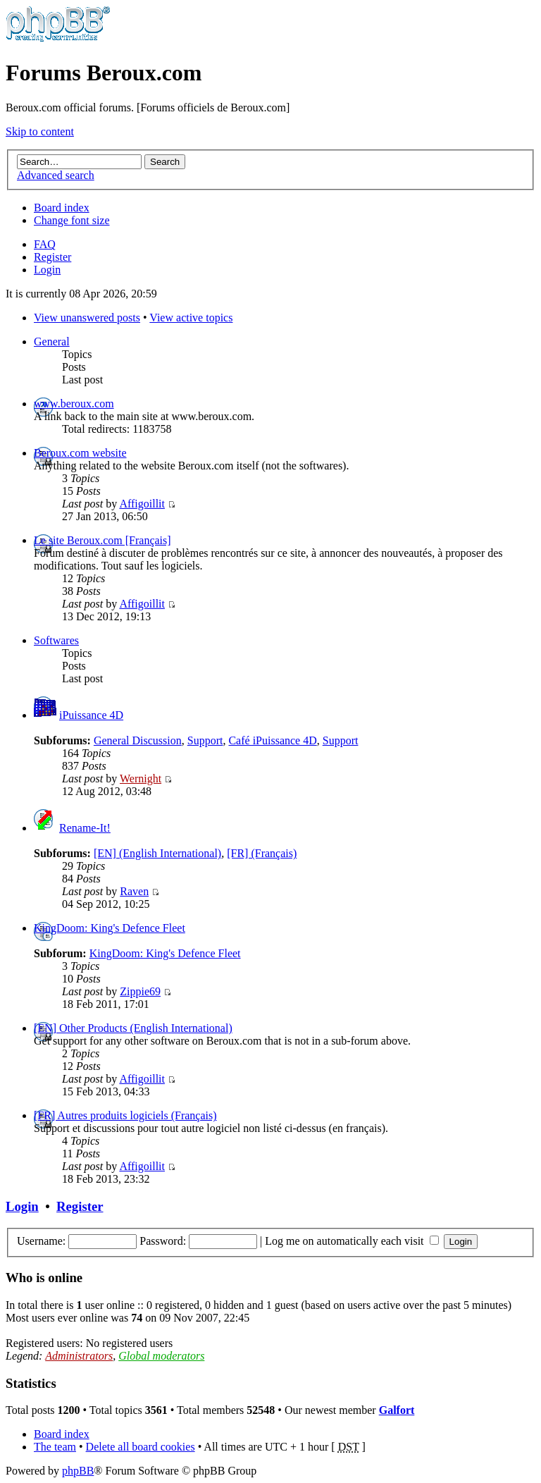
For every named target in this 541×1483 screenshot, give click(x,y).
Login (47, 270)
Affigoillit (142, 504)
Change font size (72, 220)
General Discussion (138, 740)
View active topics (190, 318)
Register (52, 257)
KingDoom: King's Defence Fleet (109, 928)
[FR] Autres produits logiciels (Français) (125, 1115)
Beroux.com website (80, 453)
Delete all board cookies (140, 1447)
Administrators (79, 1356)
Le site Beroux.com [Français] (102, 540)
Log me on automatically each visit (351, 1241)
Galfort (397, 1410)
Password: (162, 1241)
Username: (41, 1241)
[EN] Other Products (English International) (133, 1028)
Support (205, 740)
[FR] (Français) (262, 853)
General (52, 341)
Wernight (140, 778)
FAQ (45, 244)
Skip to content (40, 131)
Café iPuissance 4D (272, 740)
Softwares (56, 640)
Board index (61, 208)
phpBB (78, 1471)
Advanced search (55, 175)
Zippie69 (140, 991)
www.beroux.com (74, 404)
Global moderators (161, 1356)
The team (55, 1447)
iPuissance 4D (91, 715)
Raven (134, 891)
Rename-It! (85, 828)
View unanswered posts (87, 318)
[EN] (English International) (157, 853)
